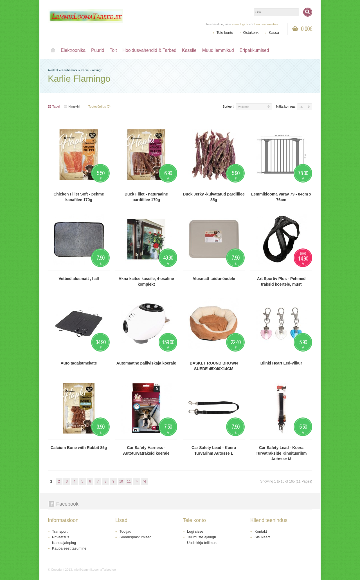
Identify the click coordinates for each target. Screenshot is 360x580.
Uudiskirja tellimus (202, 543)
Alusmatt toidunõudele (213, 278)
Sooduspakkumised (135, 537)
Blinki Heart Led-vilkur (281, 363)
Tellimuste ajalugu (201, 537)
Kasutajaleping (64, 543)
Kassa (274, 32)
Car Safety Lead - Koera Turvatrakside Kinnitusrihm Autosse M (281, 453)
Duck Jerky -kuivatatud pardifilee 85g (213, 197)
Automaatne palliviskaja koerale (146, 363)
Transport (60, 531)
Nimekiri (72, 106)
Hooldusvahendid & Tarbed (149, 50)
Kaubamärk (69, 70)
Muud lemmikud (218, 50)
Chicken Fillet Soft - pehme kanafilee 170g (78, 197)
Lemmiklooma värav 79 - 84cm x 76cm (281, 197)
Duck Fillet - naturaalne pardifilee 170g (146, 197)
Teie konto (225, 32)
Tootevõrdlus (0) (99, 106)
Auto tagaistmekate (78, 363)
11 (129, 481)
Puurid (97, 50)
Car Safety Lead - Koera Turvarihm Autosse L (214, 450)
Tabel (54, 106)
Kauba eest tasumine (69, 548)
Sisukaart (262, 537)
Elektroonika (73, 50)
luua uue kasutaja (266, 24)
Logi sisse (195, 531)
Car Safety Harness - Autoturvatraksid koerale (146, 450)
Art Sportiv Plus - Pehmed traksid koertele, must (281, 281)
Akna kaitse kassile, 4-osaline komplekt (146, 281)
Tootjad (125, 531)
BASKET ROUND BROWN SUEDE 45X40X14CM (214, 366)
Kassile (189, 50)
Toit (113, 50)
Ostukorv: (251, 32)
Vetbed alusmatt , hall (78, 278)
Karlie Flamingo (91, 70)
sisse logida (240, 24)
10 (121, 481)
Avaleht (53, 50)
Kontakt (261, 531)
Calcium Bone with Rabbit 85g (79, 447)
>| (144, 481)
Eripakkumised (254, 50)
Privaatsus (60, 537)
